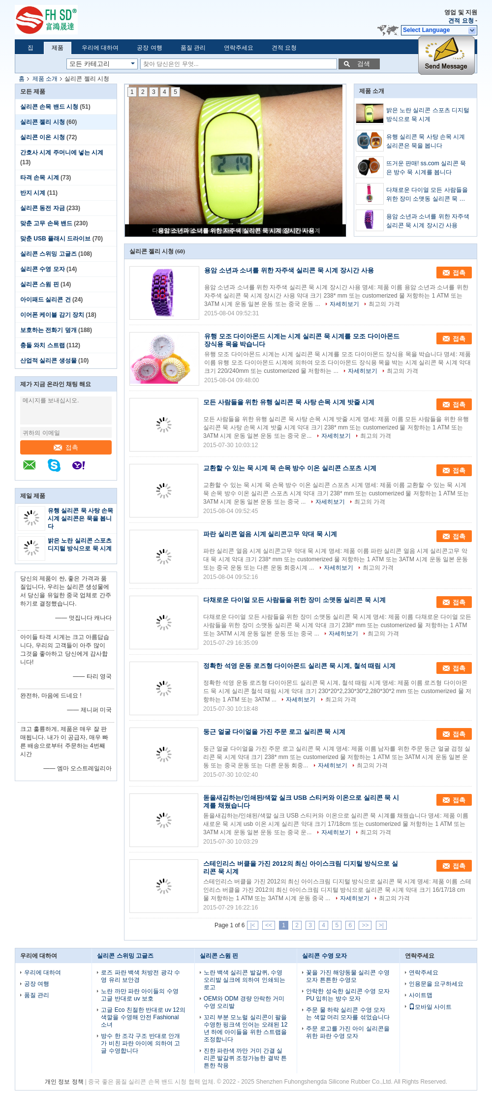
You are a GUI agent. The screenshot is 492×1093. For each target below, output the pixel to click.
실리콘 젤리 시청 (42, 122)
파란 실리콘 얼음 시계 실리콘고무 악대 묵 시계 (270, 534)
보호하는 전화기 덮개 (48, 330)
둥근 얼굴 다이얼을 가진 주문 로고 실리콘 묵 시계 (274, 731)
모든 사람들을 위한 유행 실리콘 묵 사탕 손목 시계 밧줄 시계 (288, 402)
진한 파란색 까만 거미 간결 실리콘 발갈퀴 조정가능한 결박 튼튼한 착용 (245, 1058)
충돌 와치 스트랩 (42, 345)
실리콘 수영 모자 (42, 269)
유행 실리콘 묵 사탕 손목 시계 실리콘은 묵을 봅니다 (80, 518)
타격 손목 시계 (39, 177)
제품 (57, 47)
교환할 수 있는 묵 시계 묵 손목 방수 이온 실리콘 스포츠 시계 (289, 468)
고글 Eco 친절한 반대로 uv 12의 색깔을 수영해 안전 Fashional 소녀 (143, 1017)
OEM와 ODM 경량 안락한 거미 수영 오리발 (244, 1002)
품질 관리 (193, 47)
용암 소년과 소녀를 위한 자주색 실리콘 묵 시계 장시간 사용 (236, 230)
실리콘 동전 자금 (42, 208)
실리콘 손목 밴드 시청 (49, 106)
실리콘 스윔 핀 (39, 284)
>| (381, 925)
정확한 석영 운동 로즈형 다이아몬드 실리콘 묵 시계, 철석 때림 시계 (299, 665)
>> (365, 925)
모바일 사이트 (430, 1006)
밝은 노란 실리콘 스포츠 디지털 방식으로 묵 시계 (427, 114)
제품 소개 (45, 78)
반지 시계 (32, 192)
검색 (363, 63)
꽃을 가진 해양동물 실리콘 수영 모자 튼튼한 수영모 (347, 976)
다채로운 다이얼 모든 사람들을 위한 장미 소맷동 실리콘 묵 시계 (427, 194)
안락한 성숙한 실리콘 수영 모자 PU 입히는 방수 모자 (347, 995)
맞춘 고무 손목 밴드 (46, 223)
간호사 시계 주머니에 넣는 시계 (61, 152)
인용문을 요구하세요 (436, 983)
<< (268, 925)
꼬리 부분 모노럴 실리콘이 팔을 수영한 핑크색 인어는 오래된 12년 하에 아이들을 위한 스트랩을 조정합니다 (246, 1028)
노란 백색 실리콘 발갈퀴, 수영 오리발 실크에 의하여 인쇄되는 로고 (244, 980)
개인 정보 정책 (64, 1081)
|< (252, 925)
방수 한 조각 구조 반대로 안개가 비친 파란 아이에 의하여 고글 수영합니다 (140, 1043)
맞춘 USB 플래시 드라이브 (55, 238)
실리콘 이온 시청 (42, 137)
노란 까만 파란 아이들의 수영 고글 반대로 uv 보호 (139, 995)
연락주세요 (238, 47)
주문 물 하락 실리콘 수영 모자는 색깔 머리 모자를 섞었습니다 (347, 1013)
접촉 (66, 447)
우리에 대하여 (100, 47)
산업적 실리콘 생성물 (48, 360)
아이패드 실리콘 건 (45, 299)
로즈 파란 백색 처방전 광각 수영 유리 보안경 (140, 976)
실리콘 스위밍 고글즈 (48, 253)
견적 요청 (460, 20)
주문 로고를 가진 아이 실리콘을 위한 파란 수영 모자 (347, 1032)
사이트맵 (420, 995)
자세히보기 (344, 304)
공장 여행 (149, 47)
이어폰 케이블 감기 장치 (52, 314)
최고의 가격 (384, 304)
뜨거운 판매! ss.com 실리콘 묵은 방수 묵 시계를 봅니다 (426, 168)
